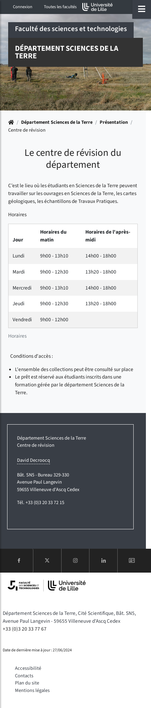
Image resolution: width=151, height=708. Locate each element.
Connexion (22, 7)
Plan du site (27, 683)
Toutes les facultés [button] (60, 7)
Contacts (24, 675)
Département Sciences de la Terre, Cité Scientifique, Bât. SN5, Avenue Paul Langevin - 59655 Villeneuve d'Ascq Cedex (69, 617)
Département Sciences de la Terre (57, 122)
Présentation (114, 122)
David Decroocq (33, 460)
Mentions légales (32, 690)
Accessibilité (28, 668)
